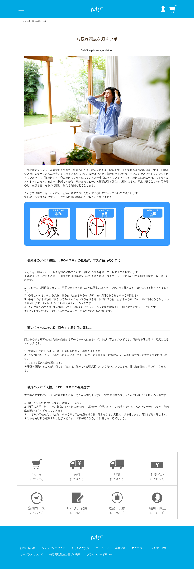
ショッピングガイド (58, 554)
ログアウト (154, 554)
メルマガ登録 (29, 560)
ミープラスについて (58, 560)
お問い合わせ (29, 554)
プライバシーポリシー (137, 560)
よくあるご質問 (89, 554)
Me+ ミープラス (97, 9)
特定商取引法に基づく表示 (97, 560)
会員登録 (134, 554)
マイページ (114, 554)
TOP (22, 21)
